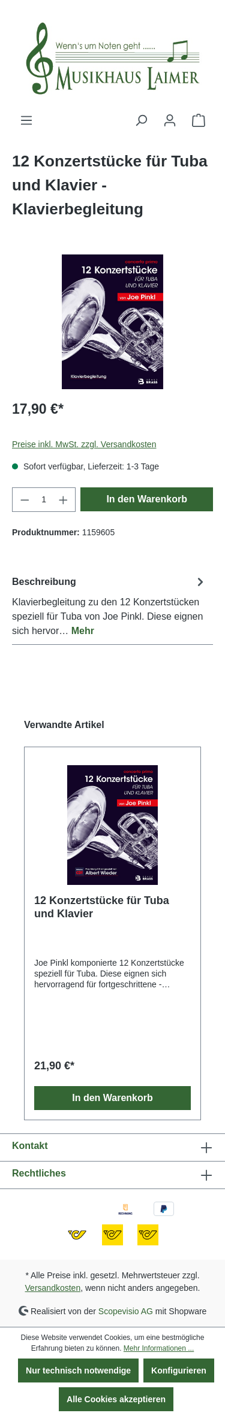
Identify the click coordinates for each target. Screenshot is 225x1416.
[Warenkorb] (198, 120)
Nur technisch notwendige (78, 1370)
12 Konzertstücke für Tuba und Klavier (101, 907)
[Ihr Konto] (169, 120)
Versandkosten (53, 1288)
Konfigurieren (178, 1370)
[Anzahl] (44, 499)
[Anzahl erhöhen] (63, 499)
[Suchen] (141, 120)
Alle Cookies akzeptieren (116, 1399)
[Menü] (26, 120)
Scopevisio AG (125, 1310)
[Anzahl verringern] (24, 499)
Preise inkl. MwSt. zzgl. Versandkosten (84, 444)
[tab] (109, 605)
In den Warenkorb (146, 499)
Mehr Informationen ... (159, 1348)
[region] (112, 321)
